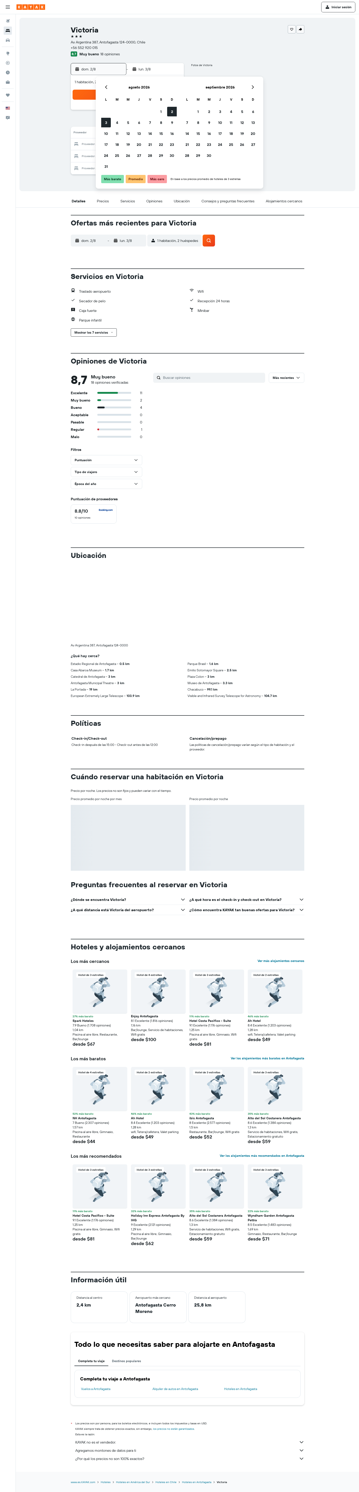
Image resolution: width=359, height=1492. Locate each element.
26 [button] (128, 155)
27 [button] (139, 155)
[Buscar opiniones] (213, 377)
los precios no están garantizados (173, 1428)
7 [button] (150, 122)
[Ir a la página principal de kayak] (30, 7)
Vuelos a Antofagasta (95, 1389)
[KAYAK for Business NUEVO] (8, 82)
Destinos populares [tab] (126, 1361)
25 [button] (117, 155)
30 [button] (172, 155)
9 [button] (172, 122)
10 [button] (106, 133)
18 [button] (117, 144)
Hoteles (106, 1482)
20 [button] (139, 144)
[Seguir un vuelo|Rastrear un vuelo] (8, 62)
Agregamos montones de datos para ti (189, 1450)
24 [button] (106, 155)
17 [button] (106, 144)
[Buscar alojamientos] (8, 30)
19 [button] (128, 144)
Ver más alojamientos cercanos (281, 961)
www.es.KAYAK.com (83, 1482)
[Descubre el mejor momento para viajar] (8, 72)
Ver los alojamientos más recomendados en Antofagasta (262, 1156)
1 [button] (161, 111)
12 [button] (128, 133)
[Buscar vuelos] (8, 21)
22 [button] (161, 144)
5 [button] (128, 122)
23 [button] (172, 144)
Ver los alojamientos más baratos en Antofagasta (267, 1058)
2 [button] (172, 111)
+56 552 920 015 (84, 47)
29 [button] (161, 155)
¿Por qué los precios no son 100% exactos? (189, 1458)
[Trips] (8, 95)
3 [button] (106, 122)
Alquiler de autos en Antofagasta (175, 1389)
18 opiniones (110, 54)
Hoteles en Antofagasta (240, 1389)
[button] (8, 7)
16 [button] (172, 133)
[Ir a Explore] (8, 53)
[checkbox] (94, 514)
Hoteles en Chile (166, 1482)
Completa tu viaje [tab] (91, 1361)
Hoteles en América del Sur (133, 1482)
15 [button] (161, 133)
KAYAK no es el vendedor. (189, 1442)
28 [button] (150, 155)
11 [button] (117, 133)
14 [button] (150, 133)
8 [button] (161, 122)
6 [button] (139, 122)
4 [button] (117, 122)
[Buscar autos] (8, 40)
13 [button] (139, 133)
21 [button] (150, 144)
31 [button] (106, 166)
